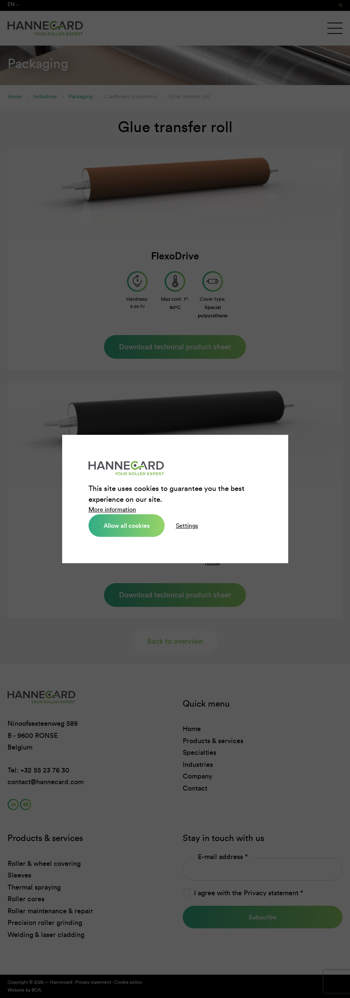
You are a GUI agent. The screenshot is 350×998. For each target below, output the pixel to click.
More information (112, 509)
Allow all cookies (127, 525)
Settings (187, 525)
